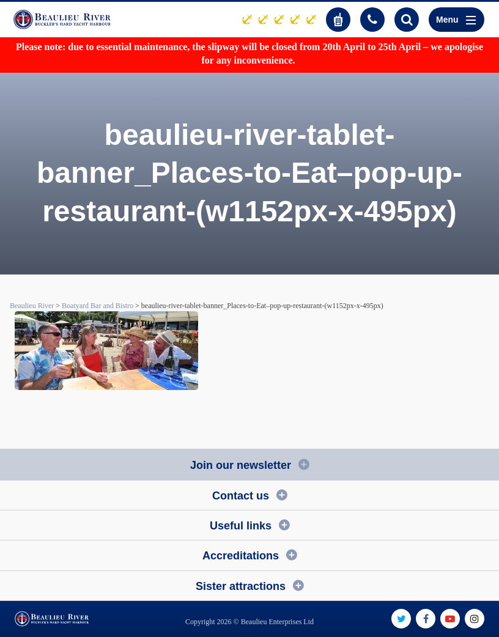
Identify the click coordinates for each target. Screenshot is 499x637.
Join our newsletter (240, 465)
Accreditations (240, 556)
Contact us (240, 496)
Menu (456, 19)
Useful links (241, 526)
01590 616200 (372, 19)
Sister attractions (241, 586)
